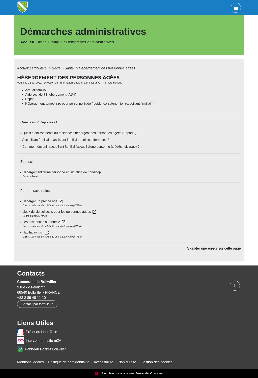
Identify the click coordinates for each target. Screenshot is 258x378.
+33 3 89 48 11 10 (31, 298)
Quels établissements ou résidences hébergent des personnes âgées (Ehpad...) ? (80, 133)
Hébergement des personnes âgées (107, 68)
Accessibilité (103, 362)
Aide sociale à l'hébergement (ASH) (50, 94)
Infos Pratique (50, 42)
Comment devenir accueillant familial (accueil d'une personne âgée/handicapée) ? (80, 146)
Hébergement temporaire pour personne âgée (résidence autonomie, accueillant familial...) (89, 103)
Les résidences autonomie (44, 222)
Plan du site (127, 362)
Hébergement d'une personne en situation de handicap (61, 172)
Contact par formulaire (37, 304)
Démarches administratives (90, 42)
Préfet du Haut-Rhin (37, 332)
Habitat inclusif (35, 232)
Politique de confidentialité (68, 362)
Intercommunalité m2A (39, 340)
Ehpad (29, 99)
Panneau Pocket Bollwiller (41, 349)
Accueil (27, 42)
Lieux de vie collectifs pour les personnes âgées (59, 211)
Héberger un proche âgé (42, 201)
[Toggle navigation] (236, 8)
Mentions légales (30, 362)
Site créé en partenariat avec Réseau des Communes (129, 373)
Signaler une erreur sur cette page (214, 248)
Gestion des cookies (157, 362)
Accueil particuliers (32, 68)
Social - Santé (63, 68)
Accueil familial (36, 90)
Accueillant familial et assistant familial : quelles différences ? (65, 139)
